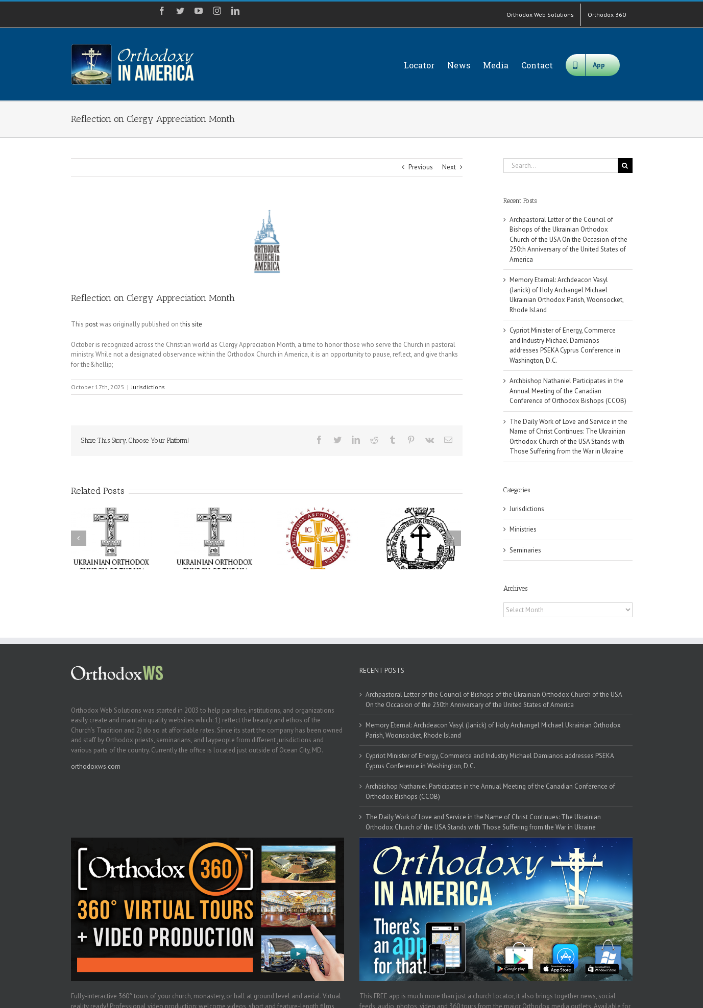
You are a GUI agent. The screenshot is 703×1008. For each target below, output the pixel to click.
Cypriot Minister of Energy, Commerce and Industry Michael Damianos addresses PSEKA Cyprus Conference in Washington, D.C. (490, 760)
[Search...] (560, 165)
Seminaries (525, 550)
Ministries (523, 529)
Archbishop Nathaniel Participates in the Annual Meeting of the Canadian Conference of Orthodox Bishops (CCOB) (568, 390)
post (91, 324)
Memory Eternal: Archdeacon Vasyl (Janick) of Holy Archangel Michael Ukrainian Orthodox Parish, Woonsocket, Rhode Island (493, 730)
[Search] (625, 165)
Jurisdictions (148, 387)
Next (449, 167)
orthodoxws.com (95, 766)
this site (191, 324)
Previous (420, 167)
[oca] (267, 241)
